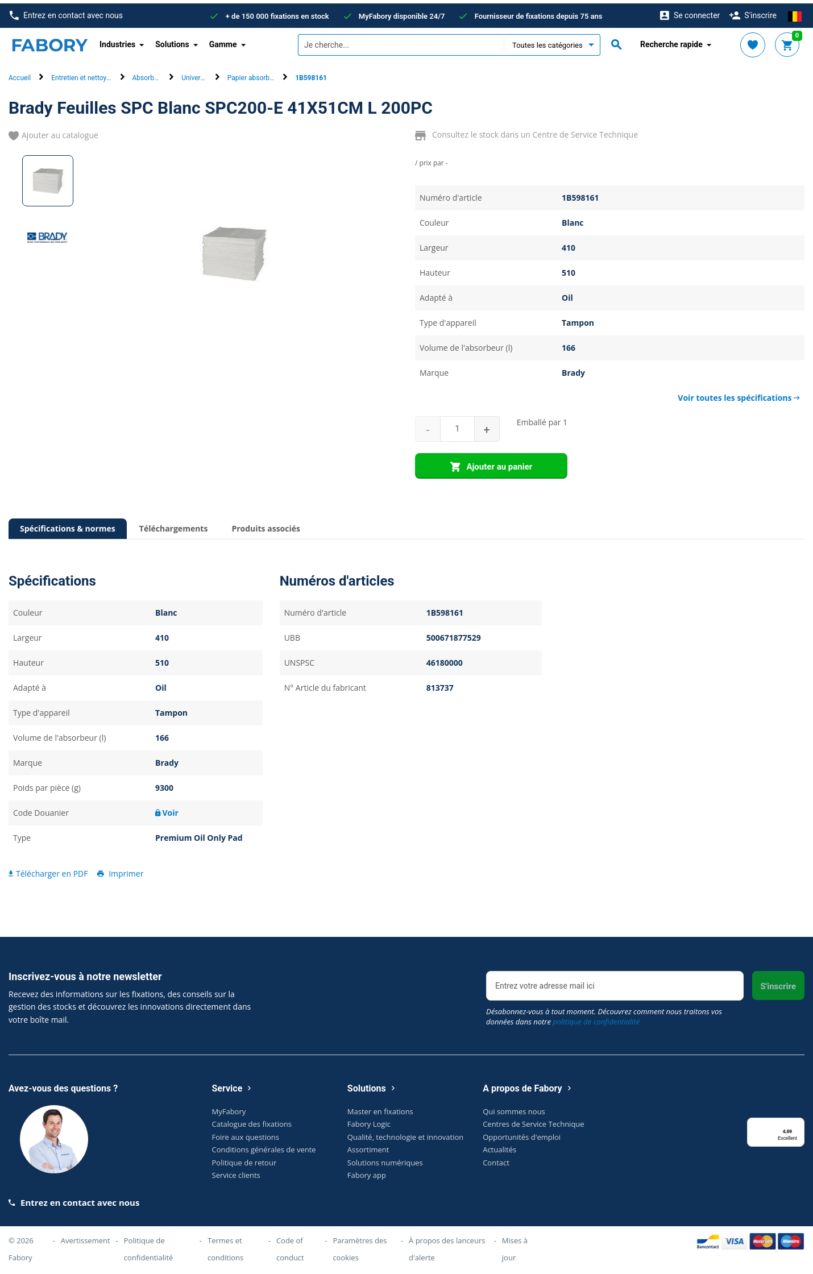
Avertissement (85, 1237)
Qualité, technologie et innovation (405, 1133)
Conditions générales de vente (264, 1146)
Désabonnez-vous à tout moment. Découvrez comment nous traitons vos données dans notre (604, 1013)
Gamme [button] (223, 40)
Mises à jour (515, 1245)
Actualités (499, 1146)
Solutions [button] (172, 40)
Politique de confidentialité (148, 1245)
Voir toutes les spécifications (739, 394)
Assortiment (368, 1146)
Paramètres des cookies (360, 1245)
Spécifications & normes (67, 525)
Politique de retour (244, 1159)
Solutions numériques (385, 1159)
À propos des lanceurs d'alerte (447, 1245)
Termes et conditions (225, 1245)
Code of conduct (290, 1245)
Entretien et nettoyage (84, 74)
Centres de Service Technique (533, 1120)
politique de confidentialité (596, 1018)
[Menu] (797, 1121)
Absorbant (148, 74)
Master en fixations (380, 1108)
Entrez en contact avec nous (66, 12)
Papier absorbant (253, 74)
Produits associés (265, 525)
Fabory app (366, 1172)
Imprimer (119, 869)
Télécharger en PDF (48, 869)
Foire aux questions (246, 1133)
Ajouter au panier (491, 464)
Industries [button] (117, 40)
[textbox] (401, 41)
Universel (195, 74)
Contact (496, 1159)
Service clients (236, 1172)
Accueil (20, 74)
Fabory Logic (369, 1120)
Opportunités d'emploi (522, 1133)
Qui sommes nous (514, 1108)
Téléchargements (173, 525)
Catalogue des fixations (252, 1120)
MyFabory (229, 1108)
